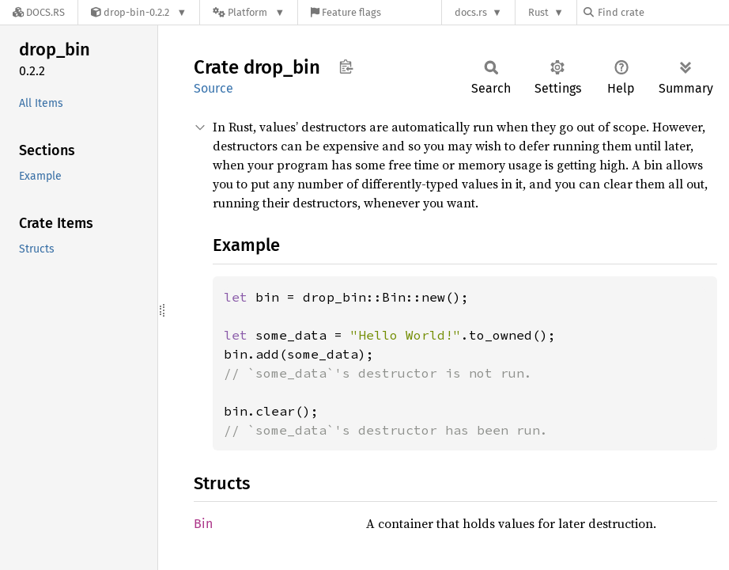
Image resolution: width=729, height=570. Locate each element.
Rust (538, 12)
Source (213, 88)
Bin (203, 523)
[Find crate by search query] (662, 12)
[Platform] (248, 12)
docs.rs (471, 12)
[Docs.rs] (38, 12)
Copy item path (346, 66)
